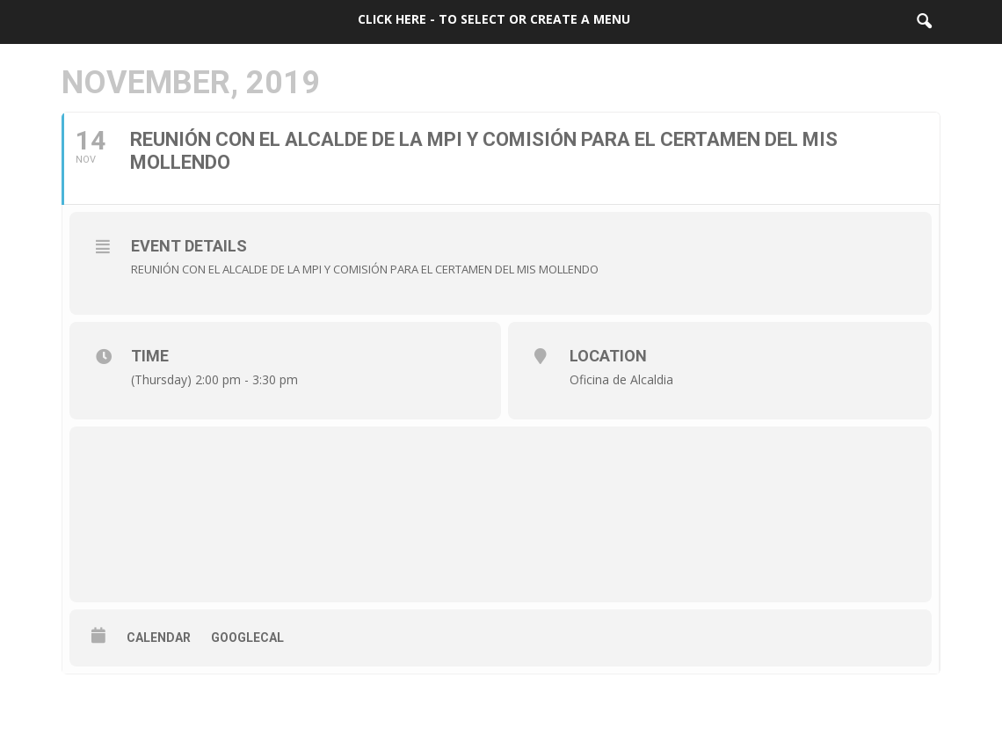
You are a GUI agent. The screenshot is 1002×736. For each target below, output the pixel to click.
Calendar (159, 637)
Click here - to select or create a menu (494, 19)
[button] (923, 22)
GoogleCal (247, 637)
